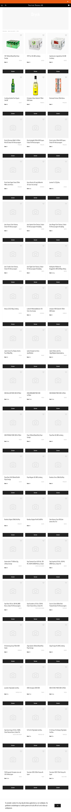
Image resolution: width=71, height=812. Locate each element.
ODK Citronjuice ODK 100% (33, 688)
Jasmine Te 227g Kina (54, 182)
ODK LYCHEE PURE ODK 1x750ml (57, 688)
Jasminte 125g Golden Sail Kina (11, 688)
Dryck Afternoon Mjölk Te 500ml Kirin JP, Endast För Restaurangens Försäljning (12, 142)
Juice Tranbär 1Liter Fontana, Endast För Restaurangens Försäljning (11, 269)
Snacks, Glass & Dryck (11, 31)
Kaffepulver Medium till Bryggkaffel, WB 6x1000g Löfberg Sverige (57, 269)
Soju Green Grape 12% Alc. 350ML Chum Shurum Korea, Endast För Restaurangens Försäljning (12, 732)
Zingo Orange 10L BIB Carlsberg (57, 646)
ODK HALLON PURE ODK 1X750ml (12, 393)
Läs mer (13, 71)
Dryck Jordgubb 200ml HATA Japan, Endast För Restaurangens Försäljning (35, 142)
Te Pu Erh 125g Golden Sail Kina (34, 730)
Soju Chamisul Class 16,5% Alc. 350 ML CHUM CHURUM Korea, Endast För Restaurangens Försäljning (35, 564)
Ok (57, 805)
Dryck (18, 31)
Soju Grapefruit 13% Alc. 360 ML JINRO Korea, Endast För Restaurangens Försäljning (57, 564)
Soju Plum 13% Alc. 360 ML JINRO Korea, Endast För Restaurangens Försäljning (12, 606)
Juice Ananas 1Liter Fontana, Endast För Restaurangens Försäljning (11, 227)
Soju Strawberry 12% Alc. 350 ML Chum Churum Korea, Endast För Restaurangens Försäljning (35, 606)
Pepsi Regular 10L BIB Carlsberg (34, 477)
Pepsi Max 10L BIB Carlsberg (56, 435)
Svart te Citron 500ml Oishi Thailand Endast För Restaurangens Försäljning (57, 606)
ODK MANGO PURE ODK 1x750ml (57, 393)
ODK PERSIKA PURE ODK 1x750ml (12, 435)
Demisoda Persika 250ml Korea (57, 98)
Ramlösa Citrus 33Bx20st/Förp (56, 477)
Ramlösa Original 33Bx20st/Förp (12, 519)
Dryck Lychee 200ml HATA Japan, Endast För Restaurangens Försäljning (57, 142)
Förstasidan (5, 31)
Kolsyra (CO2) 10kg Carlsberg (11, 309)
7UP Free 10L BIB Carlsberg (33, 56)
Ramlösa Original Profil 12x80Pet (35, 519)
